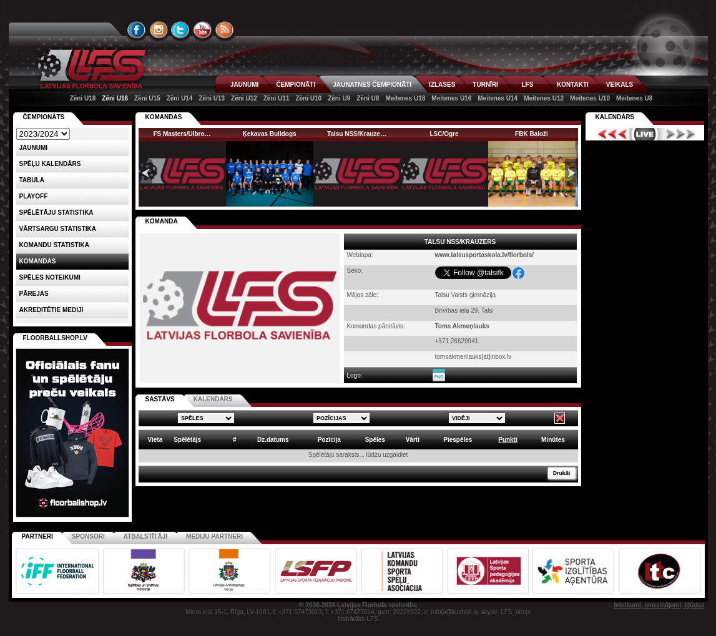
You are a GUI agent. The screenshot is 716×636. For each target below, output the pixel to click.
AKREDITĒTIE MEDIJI (51, 309)
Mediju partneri (214, 536)
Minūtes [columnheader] (553, 439)
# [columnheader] (235, 439)
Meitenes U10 (590, 98)
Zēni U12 (244, 98)
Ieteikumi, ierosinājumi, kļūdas (659, 605)
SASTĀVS (160, 399)
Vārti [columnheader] (412, 439)
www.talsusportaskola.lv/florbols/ (484, 255)
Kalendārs (615, 117)
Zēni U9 (339, 98)
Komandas (37, 261)
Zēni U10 (308, 98)
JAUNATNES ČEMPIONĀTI (372, 84)
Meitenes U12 (544, 98)
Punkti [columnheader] (507, 439)
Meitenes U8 (634, 98)
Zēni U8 (367, 98)
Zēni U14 (180, 98)
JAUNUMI (244, 84)
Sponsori (88, 536)
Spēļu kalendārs (50, 163)
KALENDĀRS (213, 399)
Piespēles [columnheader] (457, 439)
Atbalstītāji (145, 536)
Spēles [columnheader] (375, 439)
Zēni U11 (276, 98)
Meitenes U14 (497, 98)
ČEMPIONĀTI (295, 84)
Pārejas (34, 293)
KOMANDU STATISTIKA (54, 245)
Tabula (31, 180)
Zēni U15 (147, 98)
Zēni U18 (83, 98)
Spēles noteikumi (50, 277)
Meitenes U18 (405, 98)
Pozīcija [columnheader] (329, 439)
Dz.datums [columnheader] (273, 439)
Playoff (33, 196)
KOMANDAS (163, 117)
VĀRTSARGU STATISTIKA (58, 228)
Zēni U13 (212, 98)
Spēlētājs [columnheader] (187, 439)
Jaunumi (33, 147)
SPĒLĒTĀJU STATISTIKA (56, 212)
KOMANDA (161, 221)
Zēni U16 (115, 98)
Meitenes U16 (451, 98)
